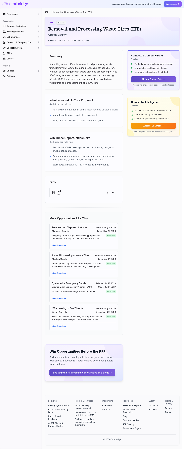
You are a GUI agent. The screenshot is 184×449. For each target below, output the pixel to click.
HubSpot (106, 409)
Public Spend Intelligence (54, 417)
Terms (168, 412)
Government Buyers (132, 428)
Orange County (57, 34)
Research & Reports (132, 405)
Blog (125, 416)
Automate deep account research (83, 406)
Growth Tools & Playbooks (130, 410)
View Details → (59, 245)
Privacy (168, 408)
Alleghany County (60, 231)
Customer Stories (131, 420)
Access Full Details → (153, 125)
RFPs (47, 12)
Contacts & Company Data (58, 410)
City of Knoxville (59, 312)
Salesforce (107, 405)
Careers (153, 409)
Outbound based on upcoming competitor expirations (85, 422)
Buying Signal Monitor (58, 405)
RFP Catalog (128, 424)
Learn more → (172, 4)
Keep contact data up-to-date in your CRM (85, 413)
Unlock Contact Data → (153, 79)
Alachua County (59, 259)
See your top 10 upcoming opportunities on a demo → (82, 372)
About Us (153, 405)
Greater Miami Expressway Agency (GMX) (72, 287)
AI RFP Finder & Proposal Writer (55, 424)
